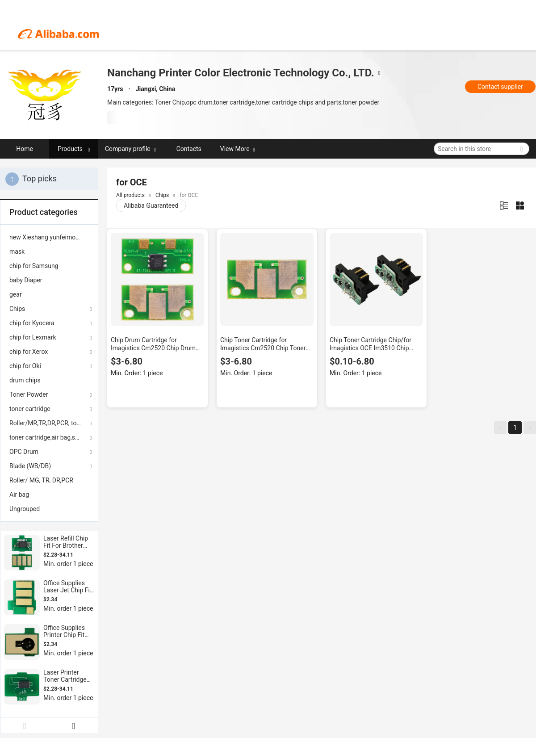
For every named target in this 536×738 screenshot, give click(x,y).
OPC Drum (23, 451)
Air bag (19, 494)
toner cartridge (29, 408)
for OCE (189, 195)
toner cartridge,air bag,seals (48, 437)
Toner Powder (28, 394)
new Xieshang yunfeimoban (47, 237)
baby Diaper (25, 280)
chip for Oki (25, 365)
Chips (17, 308)
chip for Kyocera (31, 323)
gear (15, 294)
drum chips (25, 380)
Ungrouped (24, 508)
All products (130, 195)
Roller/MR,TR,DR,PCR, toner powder (49, 423)
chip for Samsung (34, 265)
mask (17, 251)
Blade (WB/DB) (30, 466)
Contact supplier (500, 86)
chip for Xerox (28, 351)
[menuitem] (49, 237)
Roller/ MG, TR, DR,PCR (41, 480)
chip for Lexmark (32, 337)
